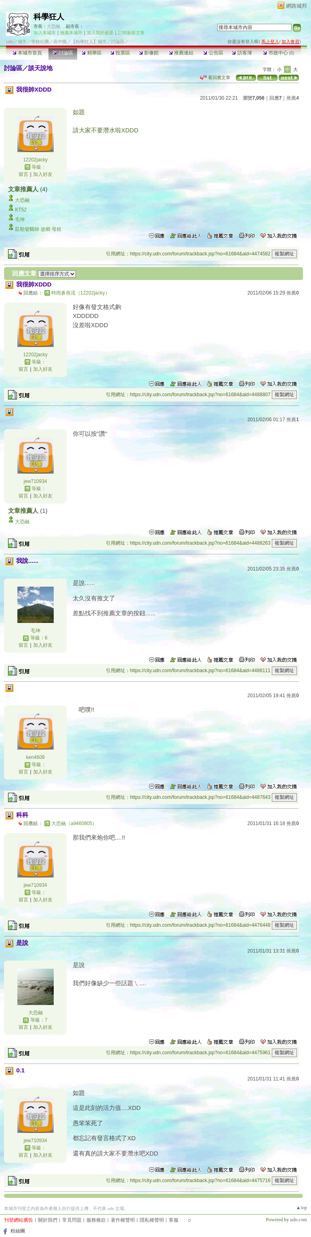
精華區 (91, 53)
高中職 (60, 41)
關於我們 (47, 1220)
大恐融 (53, 26)
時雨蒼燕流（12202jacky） (80, 293)
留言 (23, 174)
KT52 (21, 210)
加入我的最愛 (100, 32)
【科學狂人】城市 (89, 41)
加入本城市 (45, 32)
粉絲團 (18, 1231)
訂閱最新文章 (131, 32)
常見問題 (72, 1220)
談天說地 (40, 68)
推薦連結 (181, 53)
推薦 (292, 98)
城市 (22, 41)
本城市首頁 (27, 53)
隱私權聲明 (152, 1220)
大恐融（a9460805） (74, 823)
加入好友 (43, 174)
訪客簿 (242, 53)
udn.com (298, 1219)
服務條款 (96, 1220)
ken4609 (35, 757)
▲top (301, 1207)
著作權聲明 (123, 1220)
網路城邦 (296, 6)
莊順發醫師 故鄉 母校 (38, 229)
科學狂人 (49, 17)
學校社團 (40, 41)
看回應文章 (215, 77)
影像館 (149, 53)
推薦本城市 (71, 32)
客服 (174, 1220)
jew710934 (35, 481)
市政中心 (278, 53)
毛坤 (20, 219)
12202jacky (35, 160)
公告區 (213, 53)
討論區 (63, 53)
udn (9, 41)
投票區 (120, 53)
